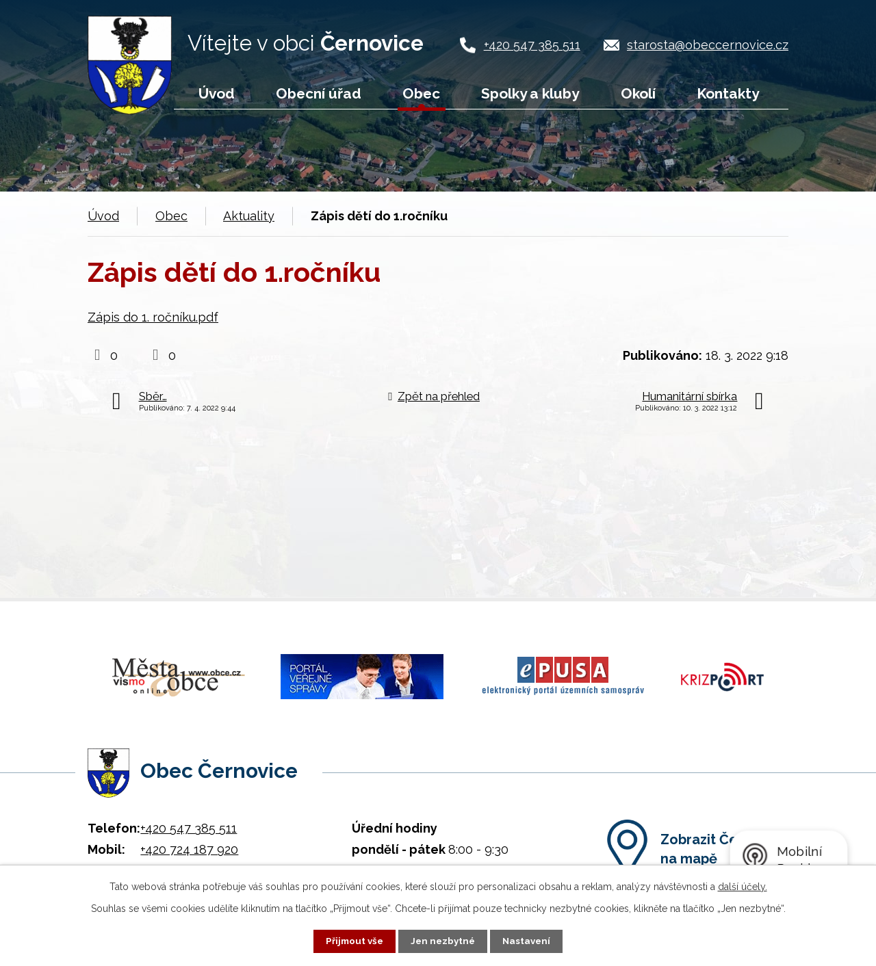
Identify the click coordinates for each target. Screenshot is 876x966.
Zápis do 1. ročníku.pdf (153, 317)
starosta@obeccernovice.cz (707, 45)
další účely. (742, 885)
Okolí (638, 93)
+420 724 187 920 (189, 842)
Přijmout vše (352, 940)
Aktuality (248, 216)
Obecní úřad (318, 93)
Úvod (216, 93)
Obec (421, 93)
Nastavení (529, 940)
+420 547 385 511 (532, 45)
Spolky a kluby (530, 93)
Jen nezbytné (443, 940)
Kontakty (728, 93)
